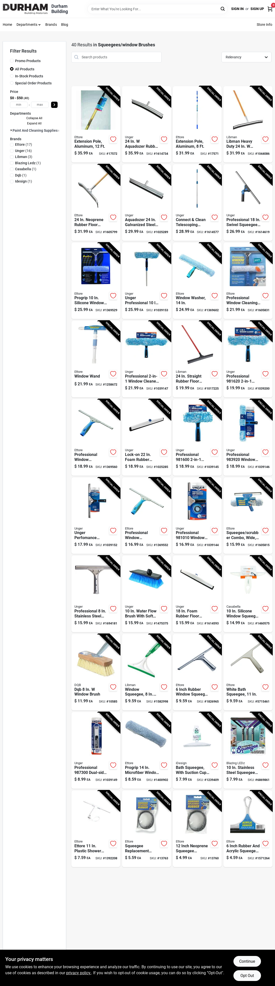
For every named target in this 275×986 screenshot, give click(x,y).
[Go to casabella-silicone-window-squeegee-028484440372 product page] (247, 594)
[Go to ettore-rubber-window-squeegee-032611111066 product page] (197, 672)
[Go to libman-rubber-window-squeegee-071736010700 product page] (146, 672)
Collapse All (34, 118)
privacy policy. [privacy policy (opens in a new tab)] (78, 972)
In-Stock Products (29, 76)
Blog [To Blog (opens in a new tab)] (64, 25)
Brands (51, 25)
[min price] (19, 105)
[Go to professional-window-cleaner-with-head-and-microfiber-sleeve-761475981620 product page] (247, 359)
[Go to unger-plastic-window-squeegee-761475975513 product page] (247, 202)
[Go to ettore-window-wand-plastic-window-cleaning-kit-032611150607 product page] (95, 359)
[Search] (223, 9)
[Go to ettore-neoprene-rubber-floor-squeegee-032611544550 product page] (95, 202)
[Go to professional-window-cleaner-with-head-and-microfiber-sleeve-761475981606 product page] (197, 437)
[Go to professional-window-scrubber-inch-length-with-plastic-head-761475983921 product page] (247, 437)
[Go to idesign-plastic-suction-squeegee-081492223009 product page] (197, 750)
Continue (247, 961)
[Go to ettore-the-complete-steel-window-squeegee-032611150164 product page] (247, 515)
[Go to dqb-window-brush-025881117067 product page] (95, 672)
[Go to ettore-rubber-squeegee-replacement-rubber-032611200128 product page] (197, 828)
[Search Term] (157, 9)
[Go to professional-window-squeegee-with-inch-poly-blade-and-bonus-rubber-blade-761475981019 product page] (197, 515)
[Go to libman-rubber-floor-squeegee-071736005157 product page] (197, 359)
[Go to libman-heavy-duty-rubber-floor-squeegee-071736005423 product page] (247, 124)
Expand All (34, 123)
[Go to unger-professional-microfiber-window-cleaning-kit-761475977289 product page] (146, 281)
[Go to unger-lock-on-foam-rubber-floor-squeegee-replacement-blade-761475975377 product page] (146, 437)
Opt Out (247, 975)
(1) (28, 163)
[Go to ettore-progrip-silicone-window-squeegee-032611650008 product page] (95, 281)
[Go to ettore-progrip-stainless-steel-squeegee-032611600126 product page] (146, 515)
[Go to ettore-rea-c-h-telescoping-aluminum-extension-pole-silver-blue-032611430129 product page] (95, 124)
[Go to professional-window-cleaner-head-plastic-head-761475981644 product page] (146, 359)
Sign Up (257, 9)
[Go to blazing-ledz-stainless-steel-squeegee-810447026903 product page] (247, 750)
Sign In (237, 9)
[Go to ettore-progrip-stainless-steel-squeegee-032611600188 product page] (95, 437)
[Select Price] (54, 105)
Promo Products (28, 61)
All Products (24, 69)
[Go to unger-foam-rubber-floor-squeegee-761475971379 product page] (197, 594)
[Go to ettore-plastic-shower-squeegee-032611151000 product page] (95, 828)
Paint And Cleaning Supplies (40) (39, 130)
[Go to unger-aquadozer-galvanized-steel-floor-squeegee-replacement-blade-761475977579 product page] (146, 202)
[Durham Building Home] (25, 9)
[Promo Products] (12, 60)
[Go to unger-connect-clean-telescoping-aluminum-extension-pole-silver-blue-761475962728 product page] (197, 202)
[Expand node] (11, 130)
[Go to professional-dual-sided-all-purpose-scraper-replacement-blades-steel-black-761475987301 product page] (95, 750)
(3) (23, 157)
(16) (23, 151)
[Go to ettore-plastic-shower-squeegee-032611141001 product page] (247, 672)
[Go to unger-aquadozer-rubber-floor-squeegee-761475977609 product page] (146, 124)
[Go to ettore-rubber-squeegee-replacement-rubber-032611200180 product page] (146, 828)
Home (7, 25)
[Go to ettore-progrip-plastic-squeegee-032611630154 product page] (197, 281)
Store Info (264, 25)
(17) (23, 144)
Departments (27, 25)
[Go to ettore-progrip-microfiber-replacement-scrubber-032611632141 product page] (146, 750)
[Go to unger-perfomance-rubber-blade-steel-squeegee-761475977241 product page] (95, 515)
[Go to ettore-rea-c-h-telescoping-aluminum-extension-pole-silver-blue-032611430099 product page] (197, 124)
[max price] (40, 105)
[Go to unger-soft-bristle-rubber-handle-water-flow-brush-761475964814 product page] (146, 594)
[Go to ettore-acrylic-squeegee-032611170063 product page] (247, 828)
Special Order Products (33, 83)
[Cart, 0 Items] (269, 9)
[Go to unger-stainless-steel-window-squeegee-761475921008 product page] (95, 594)
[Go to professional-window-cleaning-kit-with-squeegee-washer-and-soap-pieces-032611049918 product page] (247, 281)
